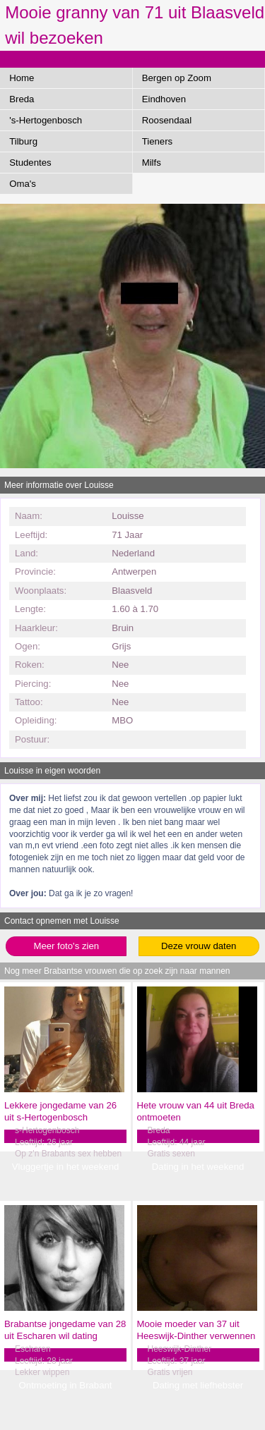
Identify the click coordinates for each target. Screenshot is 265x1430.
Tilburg (23, 141)
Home (21, 78)
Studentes (30, 162)
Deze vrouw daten (198, 946)
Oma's (22, 183)
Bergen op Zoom (176, 78)
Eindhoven (164, 99)
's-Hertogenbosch (45, 120)
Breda (21, 99)
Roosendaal (167, 120)
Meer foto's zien (66, 946)
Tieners (157, 141)
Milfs (151, 162)
